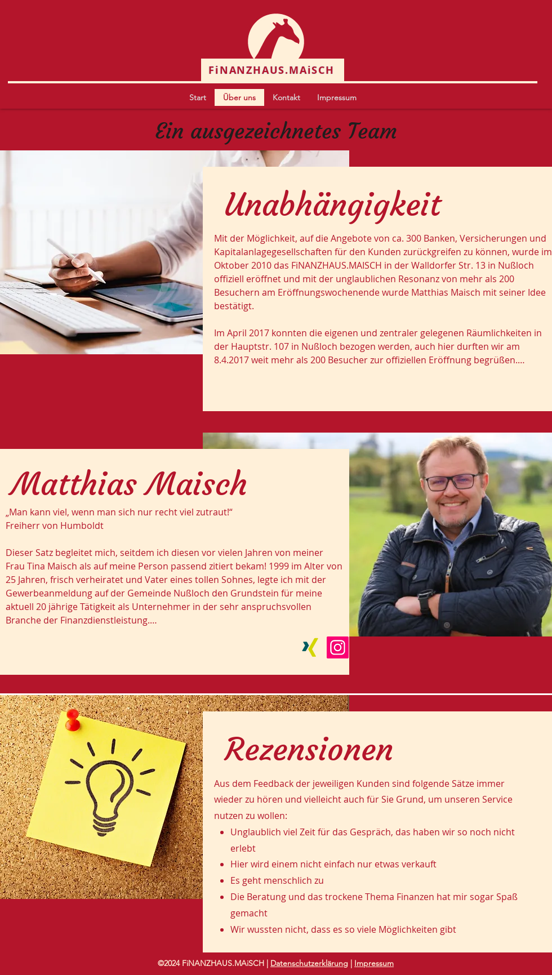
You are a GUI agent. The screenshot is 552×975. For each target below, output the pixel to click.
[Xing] (310, 647)
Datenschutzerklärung (309, 963)
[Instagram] (338, 647)
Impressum (374, 963)
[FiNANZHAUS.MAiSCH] (272, 70)
